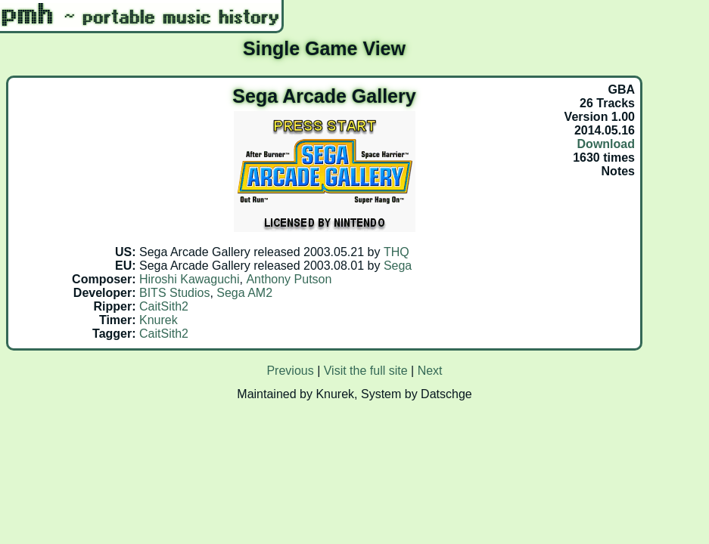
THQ (396, 252)
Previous (289, 370)
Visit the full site (366, 370)
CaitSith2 (163, 306)
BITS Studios (174, 292)
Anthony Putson (288, 279)
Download (606, 144)
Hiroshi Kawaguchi (189, 279)
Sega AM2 (244, 292)
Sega (398, 265)
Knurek (158, 320)
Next (430, 370)
